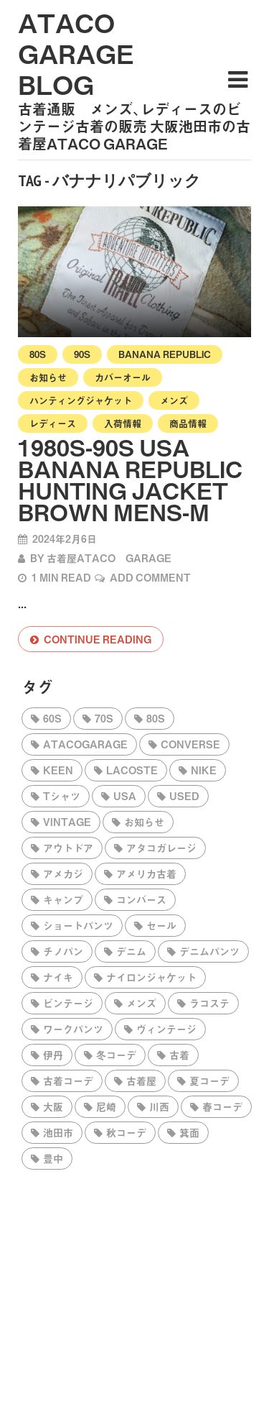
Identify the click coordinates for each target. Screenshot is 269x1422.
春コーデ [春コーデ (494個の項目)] (222, 1106)
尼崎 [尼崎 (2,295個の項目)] (106, 1106)
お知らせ (48, 377)
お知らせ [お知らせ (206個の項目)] (144, 822)
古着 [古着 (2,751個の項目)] (179, 1054)
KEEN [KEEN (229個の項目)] (58, 770)
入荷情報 (122, 423)
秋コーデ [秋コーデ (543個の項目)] (126, 1132)
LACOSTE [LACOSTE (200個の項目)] (132, 770)
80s (37, 354)
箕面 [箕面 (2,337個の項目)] (189, 1132)
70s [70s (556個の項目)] (104, 718)
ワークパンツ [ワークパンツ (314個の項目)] (73, 1029)
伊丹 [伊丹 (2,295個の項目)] (53, 1054)
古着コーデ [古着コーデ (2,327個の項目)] (68, 1080)
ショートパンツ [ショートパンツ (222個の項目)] (78, 925)
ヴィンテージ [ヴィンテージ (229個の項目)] (166, 1029)
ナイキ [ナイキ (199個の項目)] (58, 977)
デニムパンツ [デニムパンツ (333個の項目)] (209, 951)
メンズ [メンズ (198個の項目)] (141, 1003)
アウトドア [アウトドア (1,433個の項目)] (68, 847)
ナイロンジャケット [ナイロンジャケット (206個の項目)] (151, 977)
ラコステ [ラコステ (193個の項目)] (209, 1003)
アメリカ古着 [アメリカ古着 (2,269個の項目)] (146, 873)
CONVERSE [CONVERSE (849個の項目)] (190, 744)
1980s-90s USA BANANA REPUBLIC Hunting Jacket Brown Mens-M (130, 479)
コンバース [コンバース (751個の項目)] (141, 899)
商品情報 (188, 423)
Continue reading (97, 639)
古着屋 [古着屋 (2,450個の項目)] (141, 1080)
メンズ (174, 400)
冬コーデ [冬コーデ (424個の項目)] (116, 1054)
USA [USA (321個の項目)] (124, 796)
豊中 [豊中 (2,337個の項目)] (53, 1158)
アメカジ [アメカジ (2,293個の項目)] (63, 873)
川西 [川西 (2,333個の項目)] (159, 1106)
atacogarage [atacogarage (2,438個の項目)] (85, 744)
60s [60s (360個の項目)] (52, 718)
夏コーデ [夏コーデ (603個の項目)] (209, 1080)
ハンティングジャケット (80, 400)
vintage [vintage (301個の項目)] (67, 822)
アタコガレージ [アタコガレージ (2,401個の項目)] (161, 847)
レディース (52, 423)
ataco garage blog (76, 53)
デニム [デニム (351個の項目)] (131, 951)
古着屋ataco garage (109, 558)
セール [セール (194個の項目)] (161, 925)
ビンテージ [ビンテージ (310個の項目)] (68, 1003)
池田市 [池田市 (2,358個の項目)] (58, 1132)
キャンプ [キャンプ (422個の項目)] (63, 899)
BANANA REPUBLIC (164, 354)
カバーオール (123, 377)
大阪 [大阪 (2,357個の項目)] (53, 1106)
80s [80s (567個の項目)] (155, 718)
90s (82, 354)
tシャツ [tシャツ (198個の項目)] (61, 796)
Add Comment (150, 577)
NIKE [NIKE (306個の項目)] (204, 770)
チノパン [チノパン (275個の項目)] (63, 951)
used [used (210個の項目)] (184, 796)
